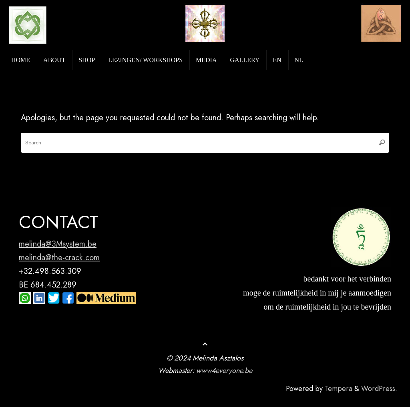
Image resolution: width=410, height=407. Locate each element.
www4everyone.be (224, 370)
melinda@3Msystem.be (57, 244)
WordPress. (379, 388)
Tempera (338, 388)
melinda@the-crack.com (59, 257)
